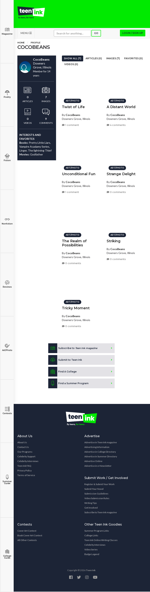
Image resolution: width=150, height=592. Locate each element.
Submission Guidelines (96, 493)
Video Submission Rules (96, 498)
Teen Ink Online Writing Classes (101, 540)
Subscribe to (72, 348)
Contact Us (23, 447)
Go (96, 33)
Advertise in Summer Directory (100, 456)
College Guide (7, 554)
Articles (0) (94, 58)
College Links (91, 535)
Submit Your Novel (94, 489)
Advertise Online (93, 461)
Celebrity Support (26, 456)
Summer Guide (7, 480)
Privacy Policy (24, 470)
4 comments (116, 124)
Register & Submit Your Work (99, 484)
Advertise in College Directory (100, 452)
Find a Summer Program (68, 384)
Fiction (7, 158)
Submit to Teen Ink (65, 360)
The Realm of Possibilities (74, 243)
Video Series (91, 549)
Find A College (62, 372)
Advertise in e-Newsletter (98, 466)
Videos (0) (71, 64)
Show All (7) (72, 58)
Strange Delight (121, 174)
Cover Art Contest (26, 531)
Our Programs (24, 452)
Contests (7, 411)
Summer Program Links (96, 531)
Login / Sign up (132, 33)
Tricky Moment (76, 308)
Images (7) (113, 58)
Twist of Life (73, 107)
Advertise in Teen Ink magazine (100, 442)
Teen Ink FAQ (24, 466)
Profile (35, 42)
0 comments (116, 191)
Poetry (7, 94)
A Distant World (121, 107)
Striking (114, 241)
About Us (22, 442)
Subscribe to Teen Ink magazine (100, 512)
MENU (26, 33)
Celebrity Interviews (27, 461)
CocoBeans (73, 114)
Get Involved (91, 508)
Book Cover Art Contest (29, 535)
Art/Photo (7, 348)
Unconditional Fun (79, 174)
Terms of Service (26, 475)
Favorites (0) (133, 58)
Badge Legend (91, 554)
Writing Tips (90, 503)
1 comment (70, 124)
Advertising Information (96, 447)
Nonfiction (7, 221)
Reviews (7, 284)
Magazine (7, 31)
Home (21, 42)
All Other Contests (27, 540)
